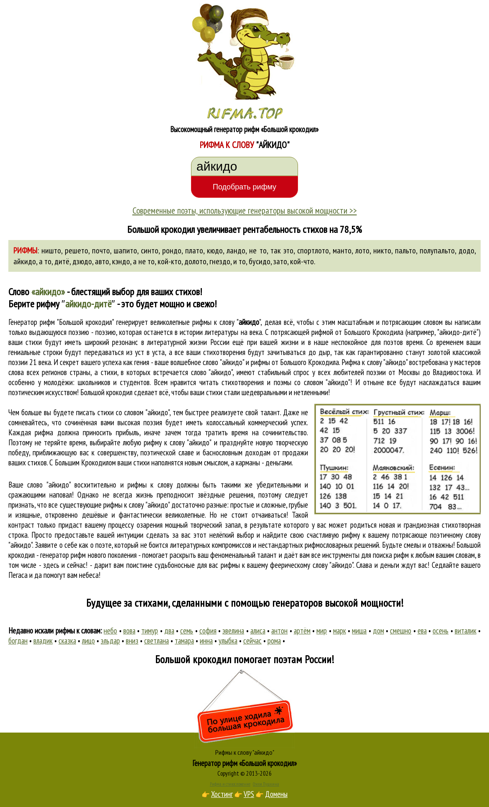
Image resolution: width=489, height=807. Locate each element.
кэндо (121, 261)
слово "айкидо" (212, 372)
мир (321, 631)
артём (302, 631)
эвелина (233, 631)
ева (422, 631)
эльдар (110, 641)
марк (339, 631)
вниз (132, 641)
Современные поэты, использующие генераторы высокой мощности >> (244, 210)
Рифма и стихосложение (230, 784)
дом (378, 631)
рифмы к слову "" (226, 322)
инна (206, 641)
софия (207, 631)
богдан (18, 641)
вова (129, 631)
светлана (156, 641)
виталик (465, 631)
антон (279, 631)
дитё (61, 261)
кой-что (302, 261)
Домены (276, 794)
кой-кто (169, 261)
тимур (149, 631)
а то (45, 261)
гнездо (219, 261)
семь (186, 631)
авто (102, 261)
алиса (257, 631)
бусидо (259, 261)
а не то (144, 261)
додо (466, 250)
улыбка (228, 641)
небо (110, 631)
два (169, 631)
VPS (249, 794)
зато (280, 261)
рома (274, 641)
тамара (184, 641)
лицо (88, 641)
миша (359, 631)
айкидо (24, 261)
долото (195, 261)
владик (43, 641)
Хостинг (222, 794)
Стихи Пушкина (266, 784)
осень (440, 631)
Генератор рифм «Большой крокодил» (245, 763)
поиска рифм (391, 555)
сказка (67, 641)
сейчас (252, 641)
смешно (400, 631)
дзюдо (82, 261)
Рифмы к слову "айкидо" (244, 752)
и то (239, 261)
